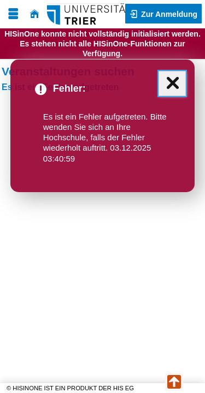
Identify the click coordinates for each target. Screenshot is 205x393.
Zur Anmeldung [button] (168, 14)
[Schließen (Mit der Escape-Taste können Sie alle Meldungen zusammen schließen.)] (172, 83)
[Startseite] (34, 13)
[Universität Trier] (88, 14)
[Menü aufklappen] (13, 14)
